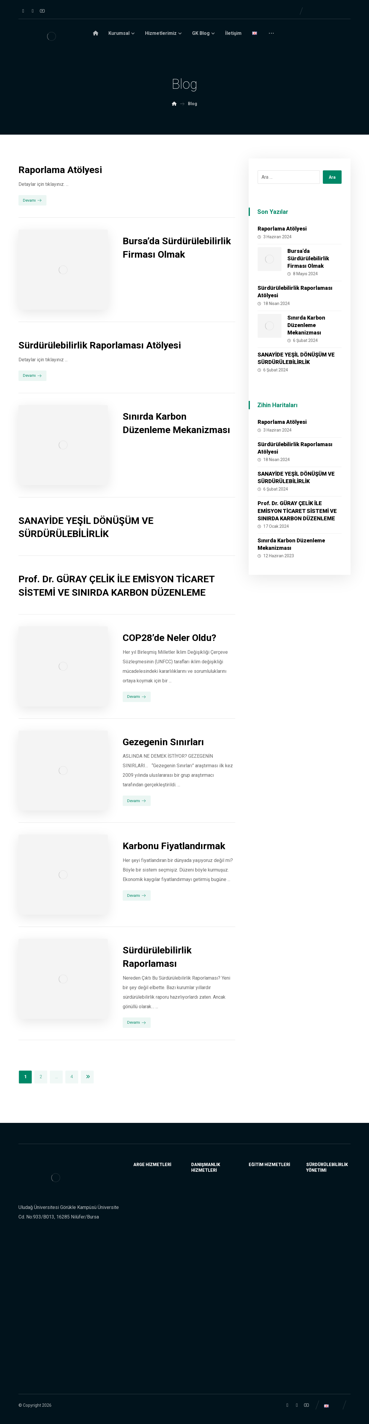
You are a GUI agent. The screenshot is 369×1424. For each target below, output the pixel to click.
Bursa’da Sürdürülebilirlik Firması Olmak (308, 258)
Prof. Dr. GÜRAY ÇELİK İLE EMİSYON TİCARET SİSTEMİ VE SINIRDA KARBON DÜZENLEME (297, 510)
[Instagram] (23, 11)
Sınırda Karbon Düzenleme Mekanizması (306, 325)
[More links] (271, 35)
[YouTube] (42, 10)
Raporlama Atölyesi (282, 228)
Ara (332, 177)
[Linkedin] (33, 11)
